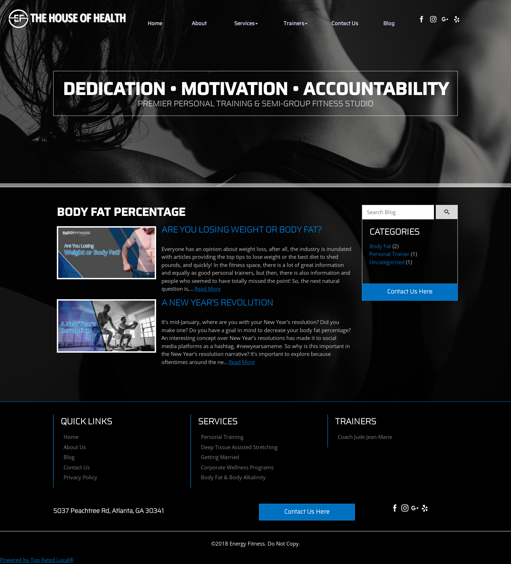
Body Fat (380, 246)
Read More (207, 288)
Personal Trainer (389, 253)
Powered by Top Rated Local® (36, 559)
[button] (246, 23)
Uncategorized (387, 262)
